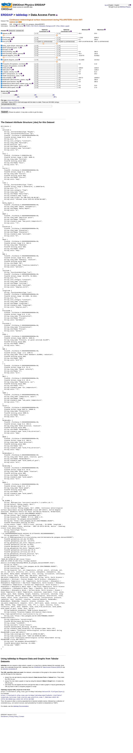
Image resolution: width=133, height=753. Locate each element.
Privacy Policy (13, 716)
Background (50, 26)
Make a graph (65, 26)
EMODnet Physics (125, 7)
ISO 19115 (34, 26)
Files (58, 26)
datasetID (46, 691)
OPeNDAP (38, 667)
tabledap (22, 14)
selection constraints (10, 669)
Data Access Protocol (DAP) (52, 667)
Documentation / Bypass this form (11, 108)
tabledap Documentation (20, 706)
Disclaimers (4, 716)
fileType (54, 691)
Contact (21, 716)
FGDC (28, 26)
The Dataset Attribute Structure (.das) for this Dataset (27, 122)
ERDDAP (7, 14)
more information (13, 100)
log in (106, 5)
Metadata (42, 26)
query (61, 691)
